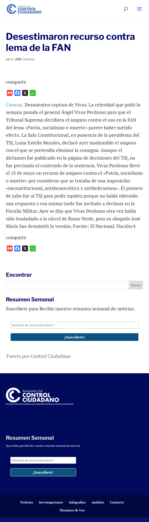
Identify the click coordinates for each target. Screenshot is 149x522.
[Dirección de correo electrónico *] (74, 325)
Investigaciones (51, 502)
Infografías (77, 502)
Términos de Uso (72, 510)
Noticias (29, 59)
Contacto (117, 502)
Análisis (98, 502)
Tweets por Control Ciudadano (38, 356)
